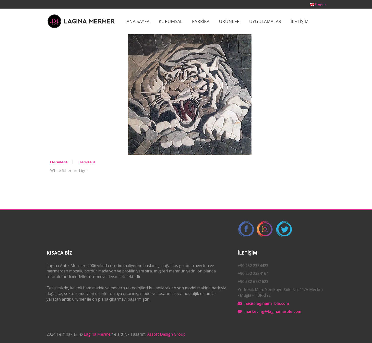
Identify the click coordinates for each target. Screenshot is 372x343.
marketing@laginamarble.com (272, 311)
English (320, 4)
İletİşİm (300, 21)
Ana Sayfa (138, 21)
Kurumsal (170, 21)
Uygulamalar (265, 21)
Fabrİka (200, 21)
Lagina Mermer (98, 334)
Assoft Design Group (166, 334)
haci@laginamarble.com (266, 303)
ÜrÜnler (229, 21)
